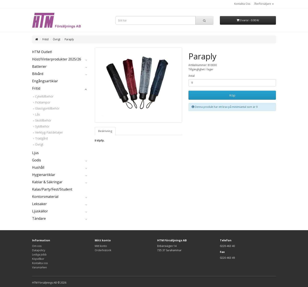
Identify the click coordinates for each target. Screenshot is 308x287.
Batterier (39, 66)
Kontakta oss (40, 263)
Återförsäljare (264, 4)
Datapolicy (38, 250)
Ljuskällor (40, 211)
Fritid (45, 39)
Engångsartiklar (45, 81)
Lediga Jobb (39, 254)
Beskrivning (105, 131)
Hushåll (38, 167)
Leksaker (39, 203)
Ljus (35, 152)
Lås (37, 114)
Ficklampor (42, 102)
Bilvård (37, 73)
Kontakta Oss (242, 4)
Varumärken (39, 267)
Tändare (39, 218)
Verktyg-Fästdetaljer (49, 132)
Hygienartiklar (43, 174)
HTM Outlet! (42, 52)
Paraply (69, 39)
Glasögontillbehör (47, 108)
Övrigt (56, 39)
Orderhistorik (103, 250)
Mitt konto (101, 246)
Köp (232, 95)
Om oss (36, 246)
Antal (191, 76)
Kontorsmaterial (45, 196)
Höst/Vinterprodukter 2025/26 (56, 59)
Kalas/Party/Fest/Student (52, 189)
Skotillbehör (43, 120)
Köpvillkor (38, 259)
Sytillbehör (42, 126)
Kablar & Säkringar (47, 182)
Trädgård (41, 138)
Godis (36, 160)
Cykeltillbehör (44, 96)
